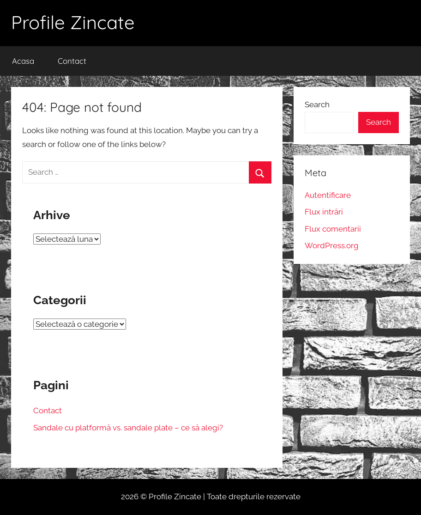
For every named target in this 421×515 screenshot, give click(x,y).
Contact (72, 61)
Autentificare (328, 195)
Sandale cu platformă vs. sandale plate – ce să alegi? (128, 427)
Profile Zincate (73, 22)
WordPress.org (332, 245)
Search (317, 104)
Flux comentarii (333, 228)
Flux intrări (324, 211)
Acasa (23, 61)
